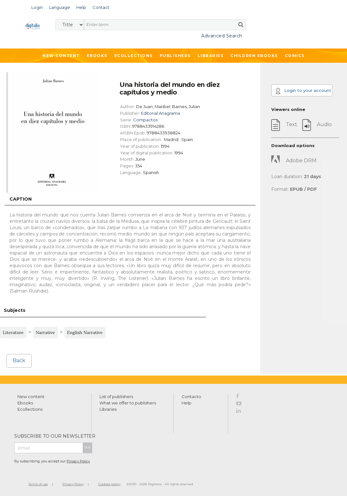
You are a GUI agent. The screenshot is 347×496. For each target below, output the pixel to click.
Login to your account (303, 91)
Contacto (191, 396)
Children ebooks (254, 55)
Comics (295, 55)
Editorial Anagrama (160, 113)
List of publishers (116, 396)
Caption (21, 199)
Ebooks (97, 55)
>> (87, 448)
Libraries (211, 55)
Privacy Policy (78, 461)
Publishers (175, 55)
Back (19, 361)
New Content (61, 55)
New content (30, 396)
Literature (13, 332)
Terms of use (38, 484)
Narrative (45, 332)
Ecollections (133, 55)
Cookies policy (109, 484)
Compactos (145, 119)
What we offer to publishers (128, 402)
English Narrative (85, 332)
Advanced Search (221, 36)
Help (186, 402)
